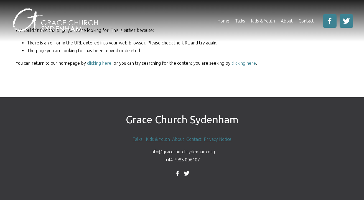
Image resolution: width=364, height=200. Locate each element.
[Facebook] (330, 21)
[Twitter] (346, 21)
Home (223, 20)
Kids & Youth (263, 20)
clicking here (99, 63)
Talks (240, 20)
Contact (306, 20)
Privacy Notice (217, 139)
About (178, 139)
